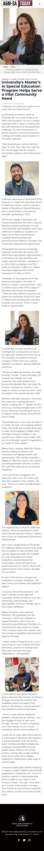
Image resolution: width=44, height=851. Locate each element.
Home (5, 67)
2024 (13, 67)
